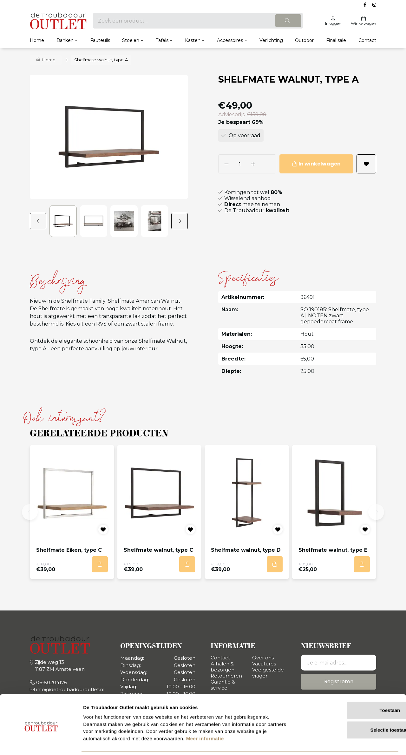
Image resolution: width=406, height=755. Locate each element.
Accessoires (230, 40)
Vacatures (264, 663)
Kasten (192, 40)
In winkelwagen (310, 163)
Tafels (162, 40)
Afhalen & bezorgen (222, 666)
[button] (39, 220)
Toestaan (353, 688)
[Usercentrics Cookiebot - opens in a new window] (41, 742)
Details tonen (343, 742)
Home (37, 40)
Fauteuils (100, 40)
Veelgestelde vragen (268, 672)
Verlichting (271, 40)
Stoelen (130, 40)
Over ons (263, 657)
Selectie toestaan (353, 708)
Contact (367, 40)
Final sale (336, 40)
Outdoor (304, 40)
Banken (65, 40)
